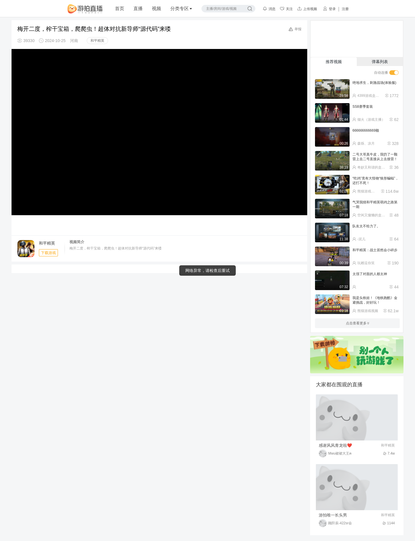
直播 (138, 8)
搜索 (250, 8)
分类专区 (181, 8)
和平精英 (97, 41)
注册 (345, 9)
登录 (329, 8)
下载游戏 (48, 253)
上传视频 (307, 8)
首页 (119, 8)
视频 (156, 8)
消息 (269, 8)
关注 (286, 8)
